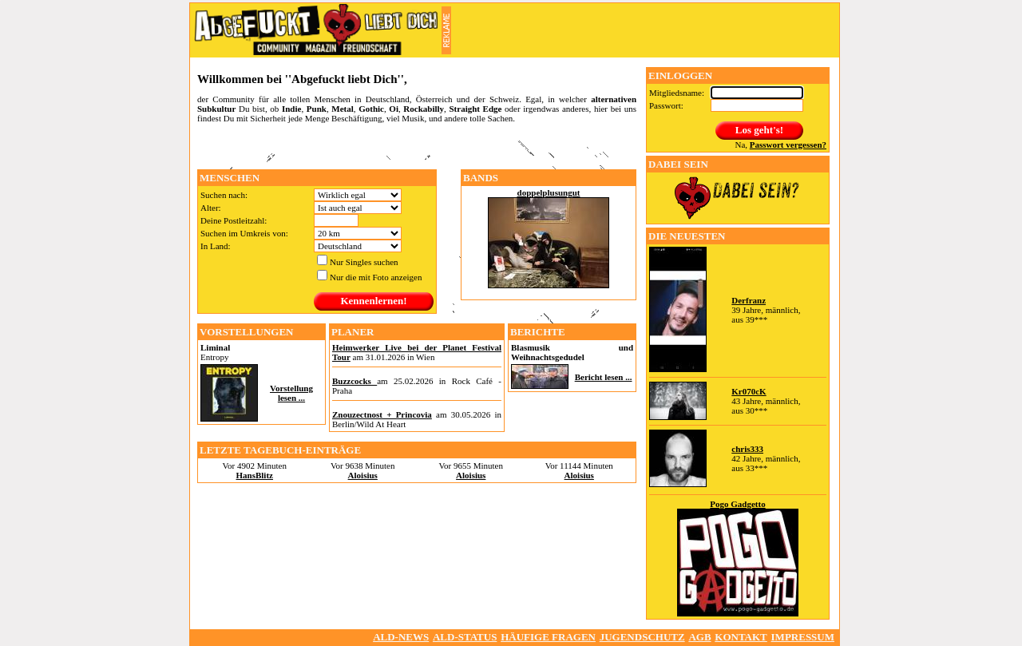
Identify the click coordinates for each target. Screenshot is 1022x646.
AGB (699, 637)
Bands (480, 178)
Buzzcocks (354, 381)
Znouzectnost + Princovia (382, 414)
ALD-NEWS (401, 637)
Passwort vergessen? (788, 144)
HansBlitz (254, 475)
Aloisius (363, 475)
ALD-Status (465, 637)
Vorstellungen (247, 332)
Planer (352, 332)
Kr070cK (748, 391)
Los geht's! (759, 130)
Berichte (537, 332)
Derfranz (748, 300)
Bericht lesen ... (603, 377)
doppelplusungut (548, 192)
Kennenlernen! (373, 301)
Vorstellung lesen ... (291, 392)
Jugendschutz (642, 637)
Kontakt (741, 637)
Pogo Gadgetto (737, 504)
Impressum (802, 637)
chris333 (747, 449)
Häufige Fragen (548, 637)
